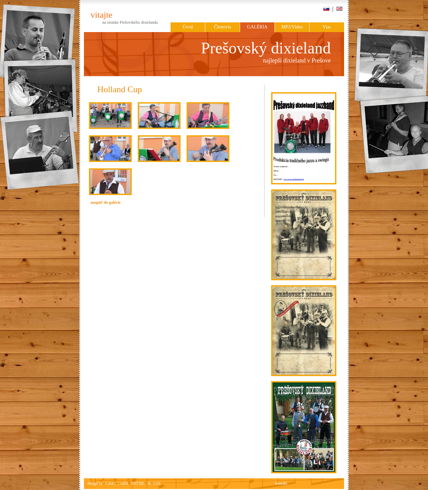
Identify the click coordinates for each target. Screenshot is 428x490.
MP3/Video (292, 26)
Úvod (188, 26)
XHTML (138, 483)
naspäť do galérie (106, 202)
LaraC (110, 483)
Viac (327, 26)
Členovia (222, 26)
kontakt (281, 483)
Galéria (257, 26)
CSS (156, 483)
